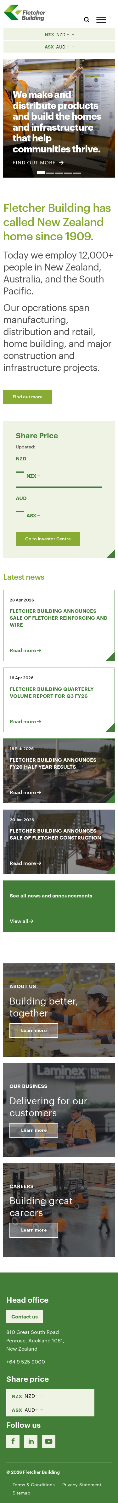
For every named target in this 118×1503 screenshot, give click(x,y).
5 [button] (77, 173)
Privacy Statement (81, 1484)
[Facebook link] (13, 1441)
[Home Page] (26, 12)
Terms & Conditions (34, 1484)
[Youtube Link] (48, 1441)
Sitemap (21, 1492)
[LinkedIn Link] (30, 1441)
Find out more (27, 396)
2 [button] (50, 173)
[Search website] (86, 19)
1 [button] (41, 172)
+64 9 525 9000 (25, 1361)
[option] (59, 115)
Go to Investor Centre (48, 538)
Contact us (24, 1316)
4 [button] (68, 173)
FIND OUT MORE (38, 162)
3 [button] (59, 173)
